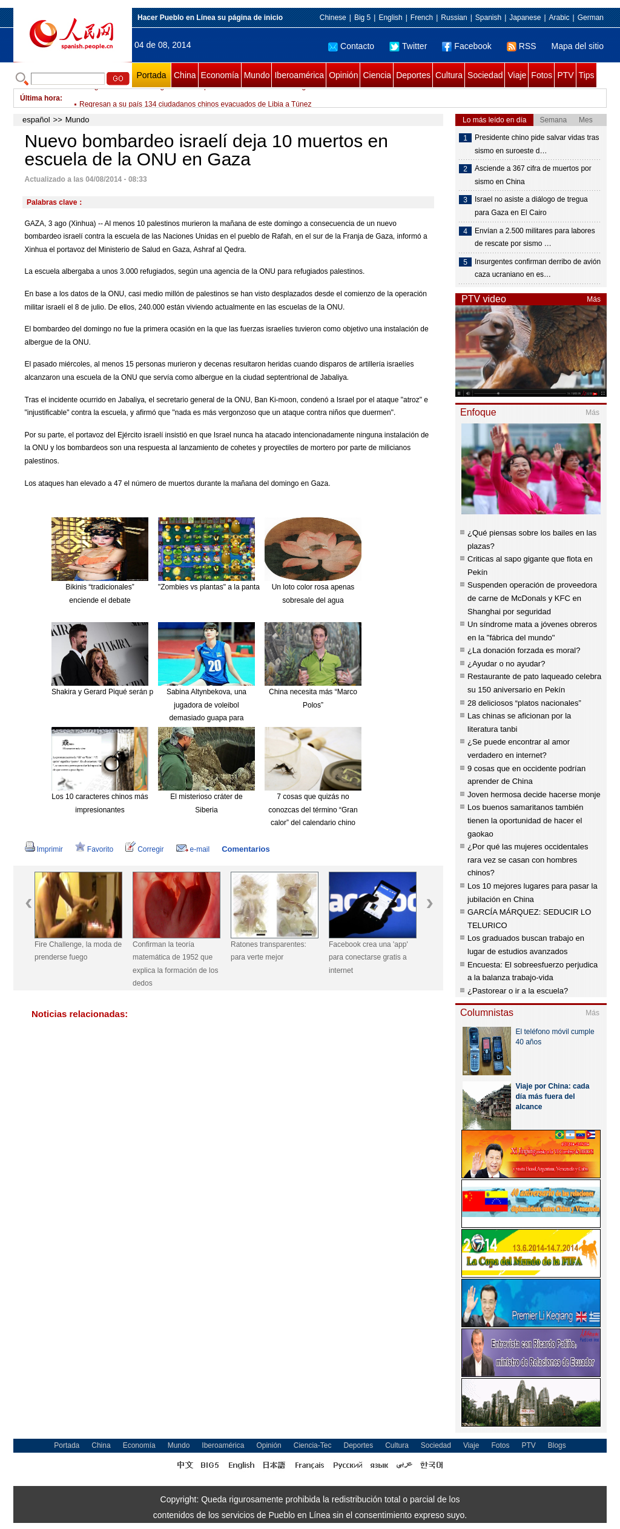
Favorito (94, 849)
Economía (220, 75)
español (36, 119)
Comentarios (245, 849)
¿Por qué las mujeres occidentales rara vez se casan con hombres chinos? (527, 859)
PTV (565, 75)
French (422, 17)
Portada (151, 75)
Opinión (343, 75)
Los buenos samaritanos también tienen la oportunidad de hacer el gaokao (525, 820)
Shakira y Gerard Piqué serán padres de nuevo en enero (142, 692)
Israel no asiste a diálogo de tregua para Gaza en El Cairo (531, 206)
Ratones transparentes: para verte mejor (268, 951)
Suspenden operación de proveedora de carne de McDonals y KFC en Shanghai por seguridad (532, 597)
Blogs (557, 1445)
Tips (587, 75)
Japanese (525, 17)
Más (594, 299)
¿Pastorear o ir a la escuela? (517, 990)
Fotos (541, 75)
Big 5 (362, 17)
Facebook (466, 46)
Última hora (40, 98)
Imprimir (44, 849)
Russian (454, 17)
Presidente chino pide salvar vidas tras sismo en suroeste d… (537, 144)
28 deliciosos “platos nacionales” (524, 703)
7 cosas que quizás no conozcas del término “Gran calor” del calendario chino (312, 809)
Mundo (257, 75)
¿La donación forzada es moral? (523, 650)
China (185, 75)
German (591, 17)
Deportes (413, 75)
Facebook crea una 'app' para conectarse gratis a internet (368, 957)
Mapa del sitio (578, 46)
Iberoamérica (299, 75)
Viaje (516, 75)
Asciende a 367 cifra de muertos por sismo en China (533, 175)
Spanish (488, 17)
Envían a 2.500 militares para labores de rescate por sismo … (535, 237)
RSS (521, 46)
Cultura (449, 75)
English (390, 17)
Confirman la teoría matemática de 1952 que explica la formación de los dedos (175, 964)
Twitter (408, 46)
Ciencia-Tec (313, 1445)
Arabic (559, 17)
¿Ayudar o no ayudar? (506, 663)
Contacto (351, 46)
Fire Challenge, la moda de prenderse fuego (78, 951)
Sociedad (485, 75)
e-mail (193, 849)
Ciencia (377, 75)
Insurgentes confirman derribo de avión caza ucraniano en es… (538, 268)
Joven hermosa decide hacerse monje (534, 794)
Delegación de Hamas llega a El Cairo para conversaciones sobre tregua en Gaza (211, 98)
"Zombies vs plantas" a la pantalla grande (225, 587)
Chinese (333, 17)
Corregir (144, 849)
